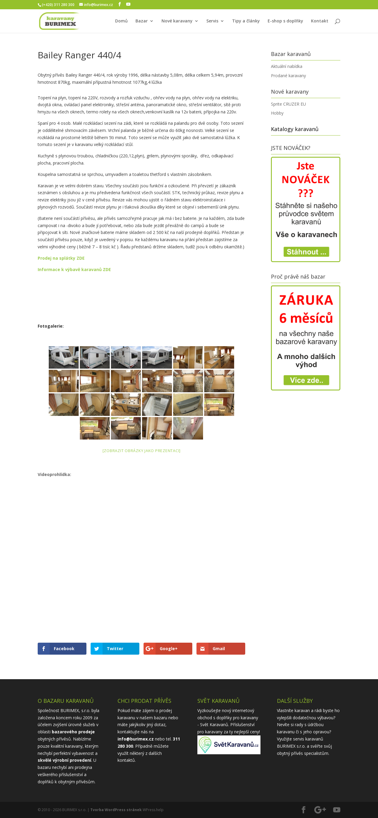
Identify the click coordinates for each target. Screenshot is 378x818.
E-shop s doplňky (285, 21)
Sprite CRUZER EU (288, 104)
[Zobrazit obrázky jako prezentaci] (142, 450)
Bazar (141, 21)
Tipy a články (246, 21)
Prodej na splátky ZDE (61, 258)
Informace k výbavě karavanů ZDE (75, 269)
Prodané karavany (288, 75)
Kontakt (319, 21)
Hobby (277, 113)
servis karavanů (308, 739)
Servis (212, 21)
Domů (121, 21)
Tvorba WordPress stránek (116, 809)
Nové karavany (177, 21)
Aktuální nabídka (286, 66)
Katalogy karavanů (294, 129)
